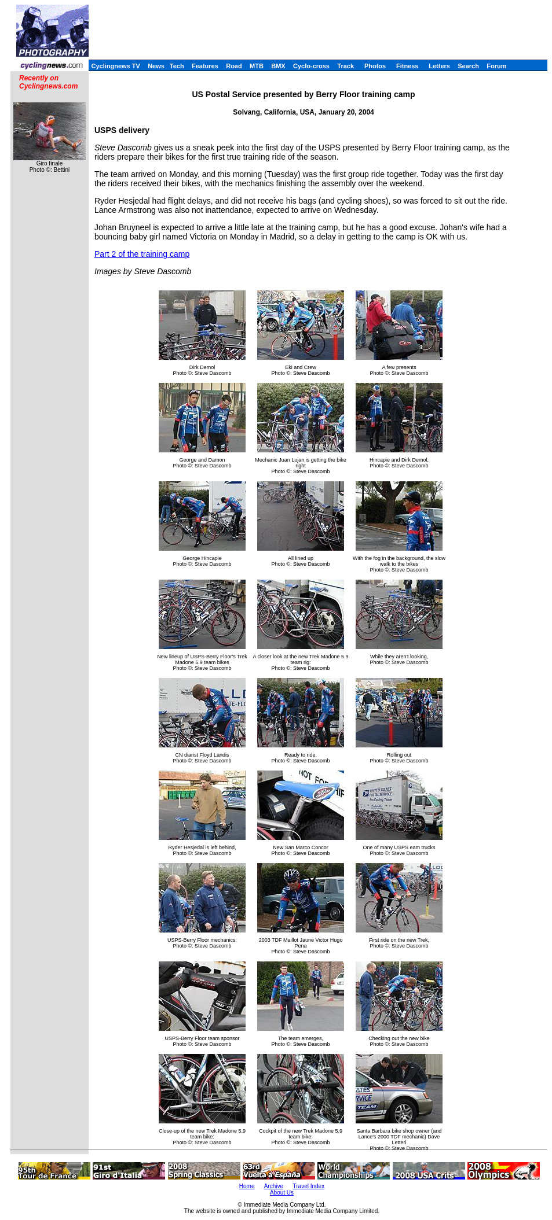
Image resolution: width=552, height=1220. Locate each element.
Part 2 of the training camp (141, 254)
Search (468, 65)
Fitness (407, 65)
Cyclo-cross (311, 65)
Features (205, 65)
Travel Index (309, 1186)
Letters (439, 65)
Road (234, 65)
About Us (282, 1192)
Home (247, 1186)
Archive (273, 1186)
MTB (257, 65)
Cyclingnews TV (115, 65)
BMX (278, 65)
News (156, 65)
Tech (177, 65)
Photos (375, 65)
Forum (496, 65)
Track (345, 65)
